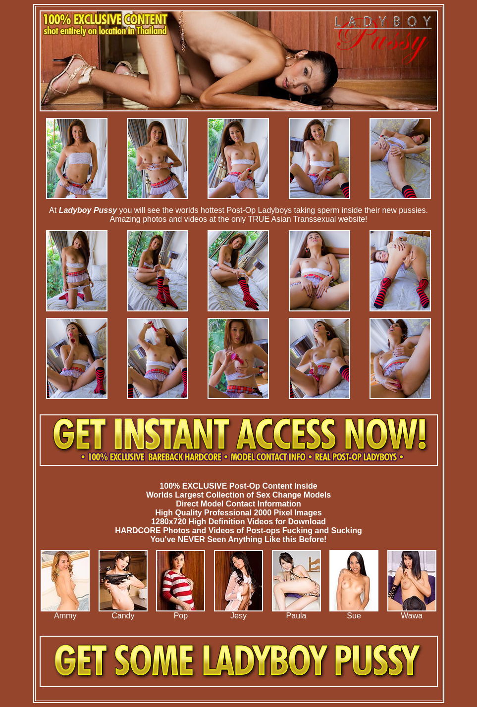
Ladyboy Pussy (88, 210)
